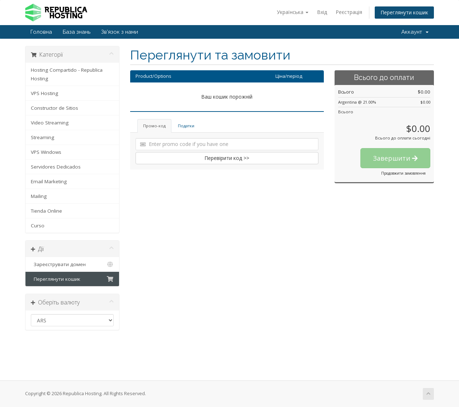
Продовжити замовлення (403, 173)
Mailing (39, 196)
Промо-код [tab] (154, 125)
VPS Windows (46, 152)
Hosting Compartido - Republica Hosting (67, 74)
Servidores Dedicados (56, 167)
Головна (41, 32)
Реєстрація (349, 12)
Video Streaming (49, 122)
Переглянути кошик (404, 12)
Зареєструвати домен (72, 264)
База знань (76, 32)
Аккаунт (415, 32)
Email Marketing (49, 181)
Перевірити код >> (226, 158)
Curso (37, 225)
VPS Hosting (44, 93)
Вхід (322, 12)
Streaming (42, 137)
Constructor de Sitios (54, 108)
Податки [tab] (186, 125)
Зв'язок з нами (119, 32)
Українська (292, 12)
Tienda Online (46, 211)
